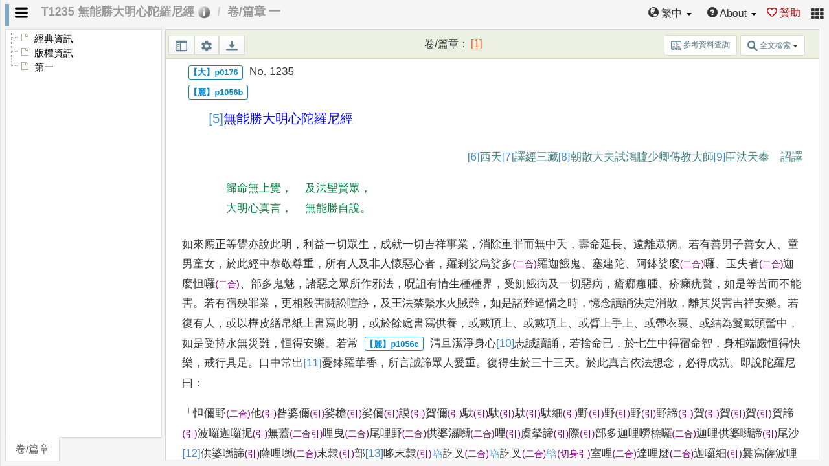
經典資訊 (53, 39)
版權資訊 (53, 53)
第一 (44, 67)
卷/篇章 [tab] (32, 448)
